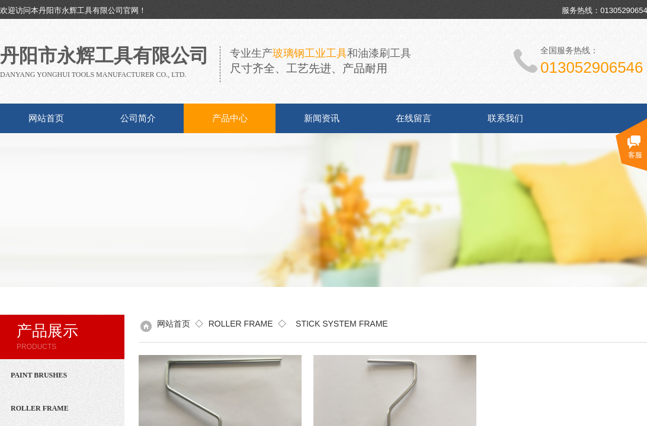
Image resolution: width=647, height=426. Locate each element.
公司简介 (138, 118)
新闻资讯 (321, 118)
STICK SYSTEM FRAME (339, 323)
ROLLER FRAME (241, 323)
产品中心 (230, 118)
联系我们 (505, 118)
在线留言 (413, 118)
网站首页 (46, 118)
